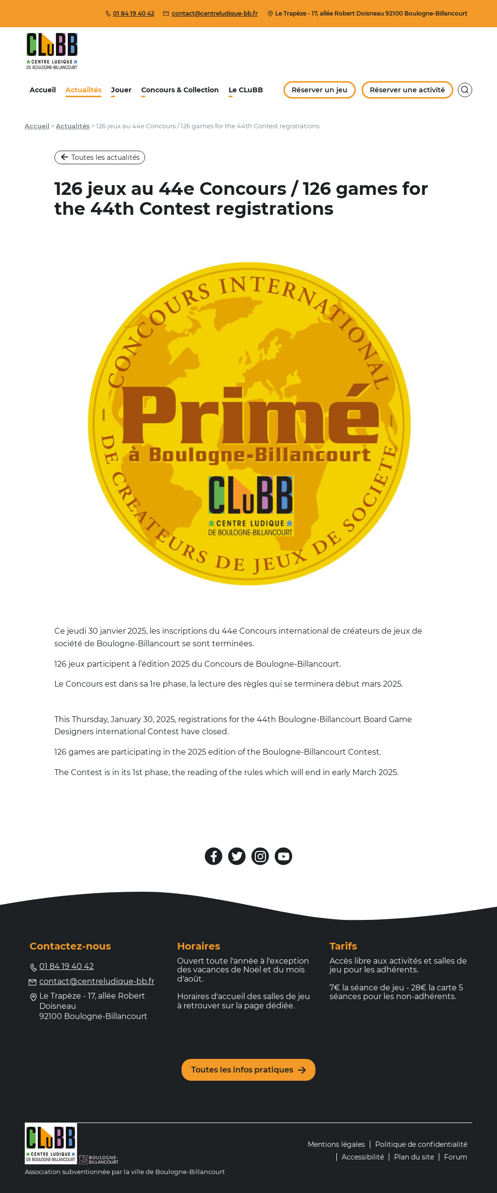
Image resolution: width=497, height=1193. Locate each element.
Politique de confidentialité (421, 1144)
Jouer (121, 90)
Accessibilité (363, 1157)
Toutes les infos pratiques (248, 1069)
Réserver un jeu (320, 90)
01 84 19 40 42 (129, 13)
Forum (455, 1157)
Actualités (83, 90)
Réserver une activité (407, 90)
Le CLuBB (246, 90)
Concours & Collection (180, 90)
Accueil (43, 90)
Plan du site (414, 1157)
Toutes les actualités (100, 157)
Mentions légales (336, 1144)
